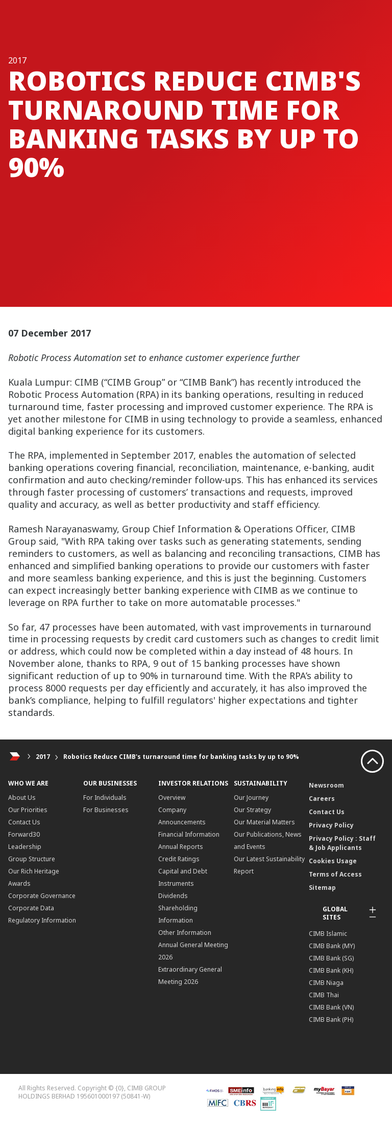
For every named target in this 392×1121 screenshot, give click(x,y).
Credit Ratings (179, 859)
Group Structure (31, 859)
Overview (171, 797)
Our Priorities (27, 809)
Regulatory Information (42, 920)
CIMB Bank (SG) (331, 958)
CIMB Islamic (328, 933)
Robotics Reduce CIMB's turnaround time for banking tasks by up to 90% (181, 756)
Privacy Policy (331, 825)
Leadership (24, 846)
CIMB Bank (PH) (331, 1019)
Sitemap (322, 887)
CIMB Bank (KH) (331, 970)
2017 (43, 756)
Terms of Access (335, 874)
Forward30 (24, 834)
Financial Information (188, 834)
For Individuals (105, 797)
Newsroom (326, 785)
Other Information (184, 932)
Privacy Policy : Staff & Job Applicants (342, 843)
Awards (19, 883)
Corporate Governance (42, 895)
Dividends (173, 895)
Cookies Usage (333, 861)
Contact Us (24, 822)
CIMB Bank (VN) (331, 1007)
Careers (322, 798)
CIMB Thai (324, 995)
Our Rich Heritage (33, 871)
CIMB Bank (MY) (332, 945)
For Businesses (106, 809)
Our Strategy (252, 809)
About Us (22, 797)
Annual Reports (180, 846)
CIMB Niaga (326, 982)
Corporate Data (31, 908)
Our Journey (251, 797)
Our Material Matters (264, 822)
